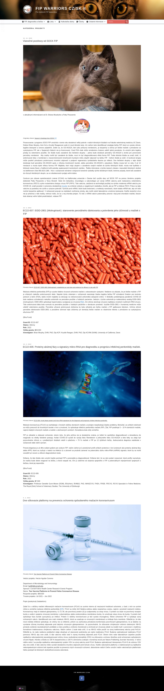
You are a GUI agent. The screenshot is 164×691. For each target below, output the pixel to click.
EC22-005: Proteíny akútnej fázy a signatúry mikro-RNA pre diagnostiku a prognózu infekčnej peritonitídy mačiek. (82, 347)
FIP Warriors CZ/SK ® (61, 8)
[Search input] (116, 22)
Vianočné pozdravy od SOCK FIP (40, 41)
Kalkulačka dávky (67, 22)
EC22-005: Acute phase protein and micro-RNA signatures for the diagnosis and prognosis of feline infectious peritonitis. (70, 420)
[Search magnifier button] (127, 22)
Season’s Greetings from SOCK (44, 138)
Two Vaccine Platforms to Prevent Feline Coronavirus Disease (53, 574)
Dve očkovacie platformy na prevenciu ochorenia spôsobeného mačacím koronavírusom (69, 500)
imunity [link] (64, 186)
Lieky (53, 22)
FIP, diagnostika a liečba (34, 22)
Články (81, 22)
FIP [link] (55, 138)
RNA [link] (82, 302)
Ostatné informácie (97, 22)
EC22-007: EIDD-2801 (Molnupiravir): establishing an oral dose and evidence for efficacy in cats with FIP (66, 287)
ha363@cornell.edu (35, 586)
